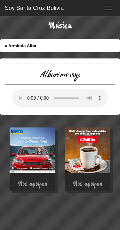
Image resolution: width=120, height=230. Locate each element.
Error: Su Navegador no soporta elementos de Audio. (60, 98)
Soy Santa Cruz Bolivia (34, 8)
